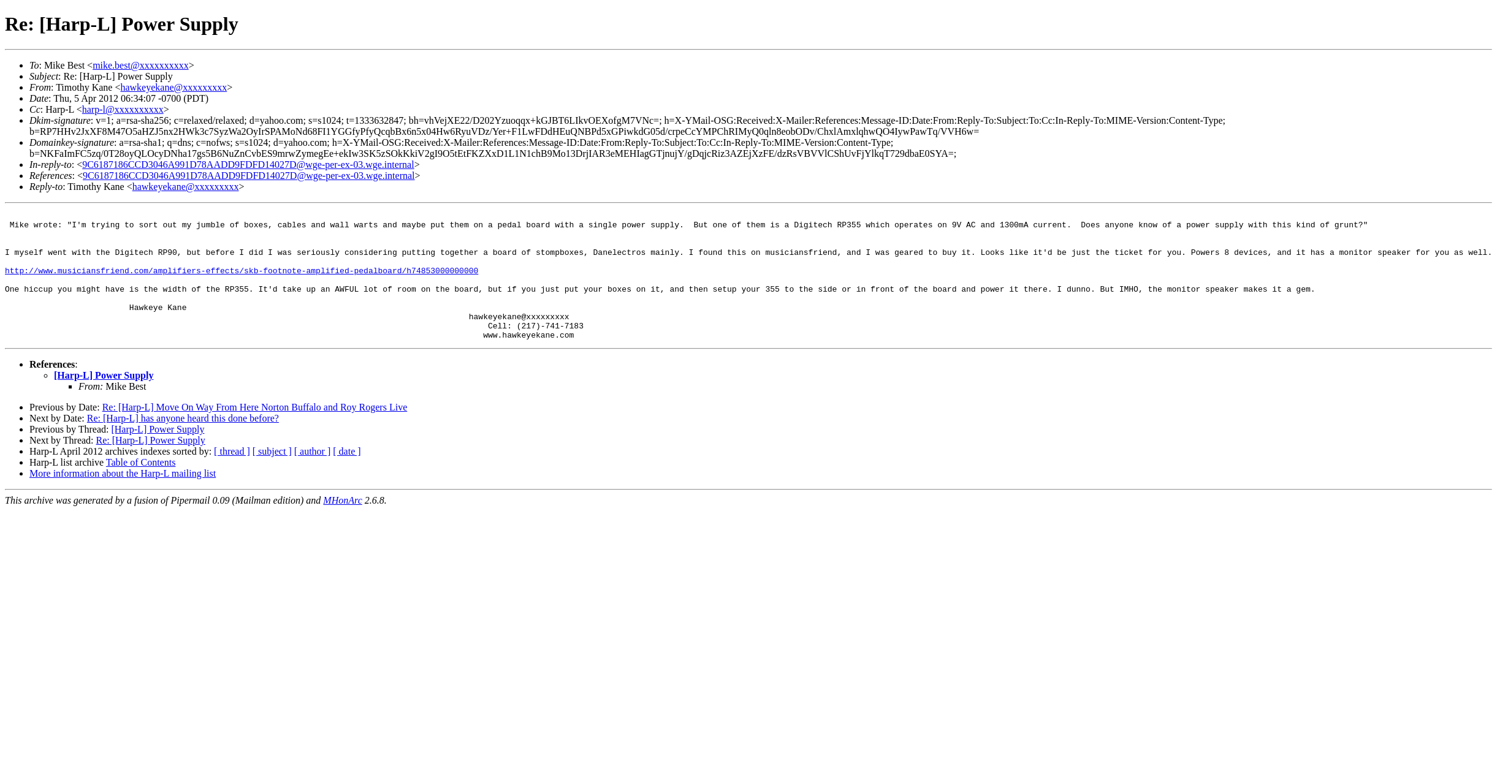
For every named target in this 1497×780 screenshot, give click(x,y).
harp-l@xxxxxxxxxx (123, 109)
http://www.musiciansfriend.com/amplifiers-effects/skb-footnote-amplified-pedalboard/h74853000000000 (241, 283)
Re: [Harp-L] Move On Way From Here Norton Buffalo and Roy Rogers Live (255, 433)
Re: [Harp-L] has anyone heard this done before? (183, 444)
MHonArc (342, 526)
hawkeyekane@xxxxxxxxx (173, 87)
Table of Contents (141, 488)
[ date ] (346, 477)
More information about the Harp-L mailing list (122, 499)
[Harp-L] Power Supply (103, 401)
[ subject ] (272, 477)
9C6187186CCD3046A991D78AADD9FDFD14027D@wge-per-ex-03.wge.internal (248, 164)
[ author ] (312, 477)
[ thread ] (232, 477)
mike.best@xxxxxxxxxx (141, 65)
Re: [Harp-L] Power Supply (150, 466)
